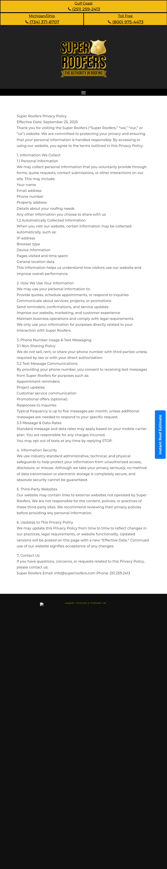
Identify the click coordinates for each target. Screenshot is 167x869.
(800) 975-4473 (125, 21)
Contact (100, 771)
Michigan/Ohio (42, 16)
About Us (30, 771)
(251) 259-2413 (83, 9)
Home (27, 763)
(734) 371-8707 (42, 21)
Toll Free (125, 16)
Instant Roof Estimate (160, 434)
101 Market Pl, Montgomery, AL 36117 (65, 730)
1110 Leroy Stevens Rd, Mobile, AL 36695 (68, 705)
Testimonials (104, 763)
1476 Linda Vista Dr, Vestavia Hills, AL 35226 (71, 717)
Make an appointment (83, 829)
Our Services (33, 779)
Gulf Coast (84, 3)
